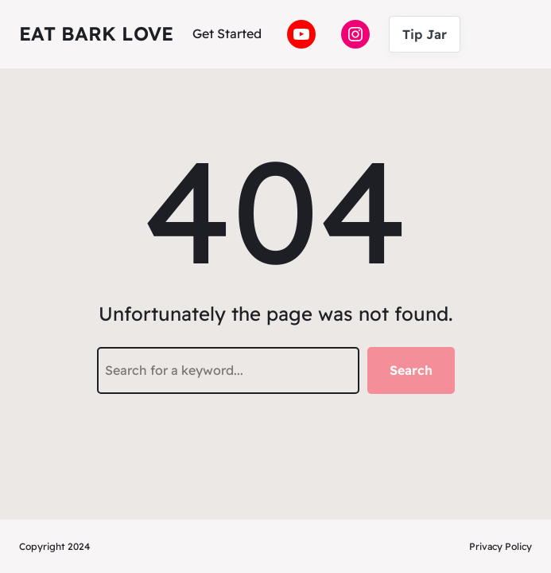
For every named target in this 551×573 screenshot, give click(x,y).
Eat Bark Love (96, 33)
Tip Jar (424, 34)
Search (411, 370)
